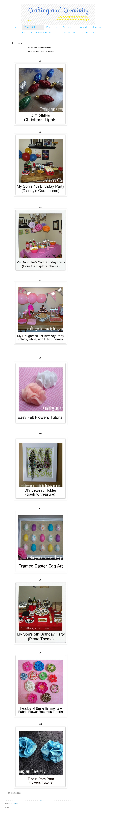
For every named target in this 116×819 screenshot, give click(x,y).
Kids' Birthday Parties (37, 32)
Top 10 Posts (32, 27)
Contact (97, 27)
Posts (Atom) (15, 803)
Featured (51, 27)
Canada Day (87, 32)
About (83, 27)
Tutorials (69, 27)
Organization (66, 32)
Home (16, 27)
